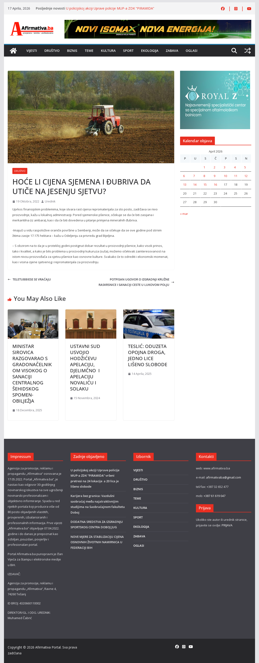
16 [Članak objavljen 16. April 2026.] (215, 184)
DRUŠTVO (52, 50)
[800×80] (157, 22)
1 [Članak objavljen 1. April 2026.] (204, 167)
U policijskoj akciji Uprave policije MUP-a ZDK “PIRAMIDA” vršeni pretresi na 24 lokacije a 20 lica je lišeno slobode (110, 10)
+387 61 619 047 (214, 496)
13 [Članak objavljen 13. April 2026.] (184, 184)
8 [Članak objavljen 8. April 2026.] (204, 176)
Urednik (50, 201)
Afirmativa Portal (48, 647)
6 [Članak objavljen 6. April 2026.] (184, 176)
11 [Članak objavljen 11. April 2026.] (235, 176)
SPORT (128, 50)
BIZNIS (72, 50)
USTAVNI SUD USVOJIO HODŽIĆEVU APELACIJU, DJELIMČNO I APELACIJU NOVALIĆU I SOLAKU (85, 367)
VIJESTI (31, 50)
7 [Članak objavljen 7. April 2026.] (194, 176)
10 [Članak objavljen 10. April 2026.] (225, 176)
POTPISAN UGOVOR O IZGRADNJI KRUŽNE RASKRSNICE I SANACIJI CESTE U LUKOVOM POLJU (136, 282)
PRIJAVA (227, 525)
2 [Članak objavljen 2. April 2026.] (214, 167)
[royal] (215, 73)
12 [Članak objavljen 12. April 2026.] (246, 176)
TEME (89, 50)
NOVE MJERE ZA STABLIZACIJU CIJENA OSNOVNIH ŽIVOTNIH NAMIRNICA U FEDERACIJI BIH (97, 542)
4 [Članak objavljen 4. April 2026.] (235, 167)
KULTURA (108, 50)
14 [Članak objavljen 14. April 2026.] (194, 184)
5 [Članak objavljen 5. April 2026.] (245, 167)
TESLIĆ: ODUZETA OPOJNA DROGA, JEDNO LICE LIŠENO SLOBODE (147, 355)
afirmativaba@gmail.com (223, 477)
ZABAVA (172, 50)
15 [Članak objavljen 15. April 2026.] (205, 184)
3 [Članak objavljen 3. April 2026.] (224, 167)
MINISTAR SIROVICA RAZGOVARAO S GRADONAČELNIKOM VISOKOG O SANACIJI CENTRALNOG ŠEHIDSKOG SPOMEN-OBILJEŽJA (32, 373)
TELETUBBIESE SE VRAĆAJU (29, 279)
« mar (184, 214)
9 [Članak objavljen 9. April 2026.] (214, 176)
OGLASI (191, 50)
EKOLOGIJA (149, 50)
